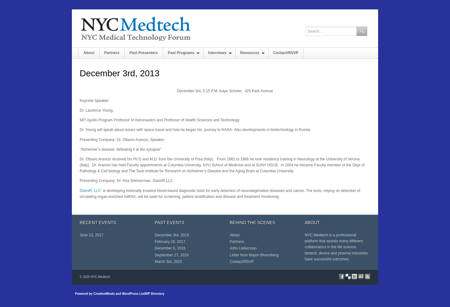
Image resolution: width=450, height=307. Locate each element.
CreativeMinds (104, 293)
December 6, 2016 (170, 248)
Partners (112, 53)
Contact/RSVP (285, 53)
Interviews (217, 54)
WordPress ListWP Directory (143, 293)
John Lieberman (243, 248)
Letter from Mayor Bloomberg (254, 255)
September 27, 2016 (172, 255)
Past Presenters (143, 53)
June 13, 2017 (91, 235)
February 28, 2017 (170, 241)
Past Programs (181, 54)
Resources (250, 54)
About (88, 53)
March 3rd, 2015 (168, 261)
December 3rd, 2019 (172, 235)
